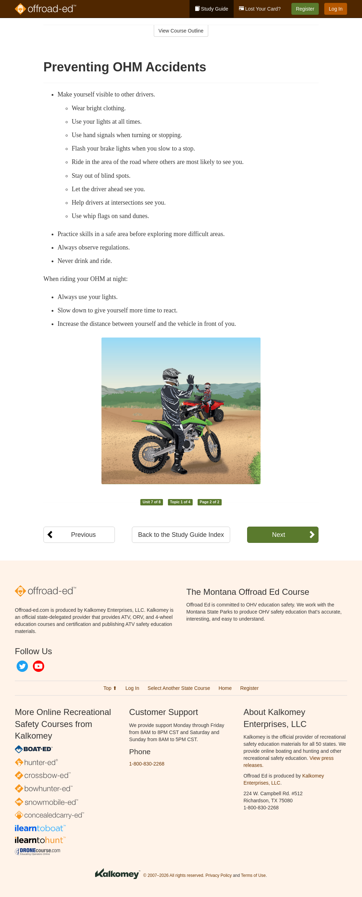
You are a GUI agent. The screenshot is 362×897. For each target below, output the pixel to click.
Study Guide (211, 9)
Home (225, 688)
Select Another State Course (179, 688)
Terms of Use (253, 875)
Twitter (22, 666)
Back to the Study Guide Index (181, 534)
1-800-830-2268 (146, 764)
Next (278, 534)
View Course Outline (180, 31)
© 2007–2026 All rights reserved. (173, 875)
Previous (83, 534)
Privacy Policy (218, 875)
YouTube (38, 666)
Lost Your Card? (260, 9)
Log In (336, 9)
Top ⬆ (110, 688)
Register (305, 9)
